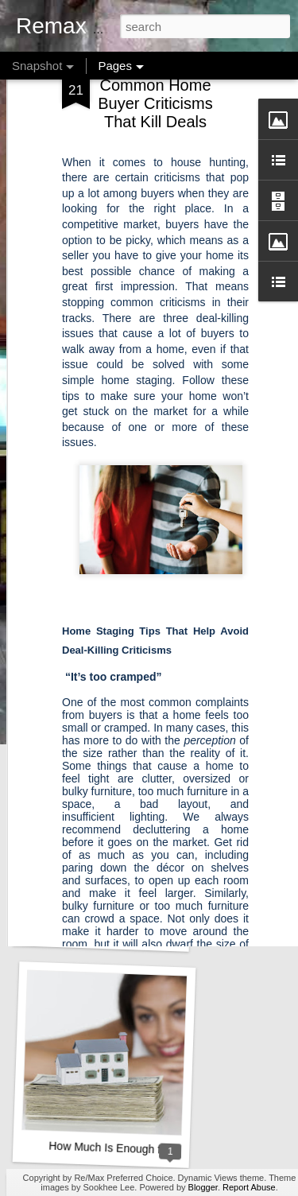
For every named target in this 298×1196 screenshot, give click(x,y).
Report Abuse (249, 1187)
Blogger (203, 1187)
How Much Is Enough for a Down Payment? (156, 1149)
